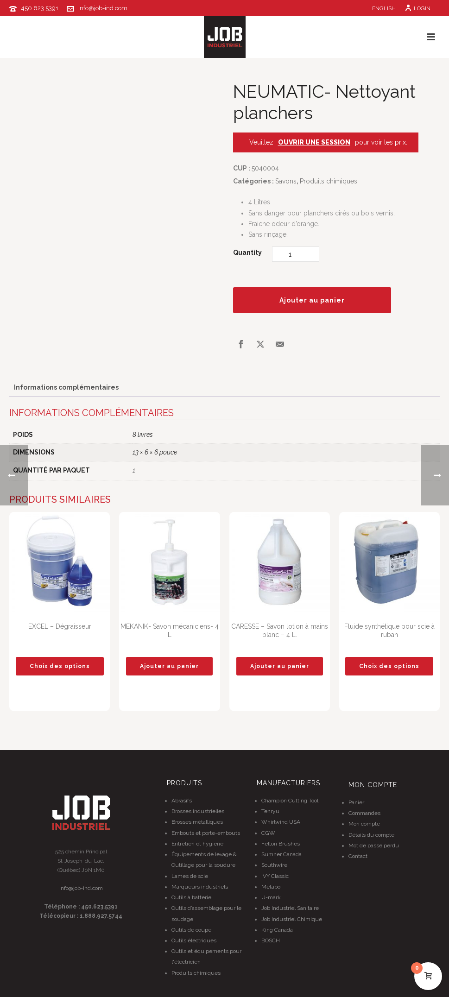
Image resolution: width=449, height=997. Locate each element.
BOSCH (270, 940)
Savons (286, 181)
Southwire (274, 865)
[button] (169, 666)
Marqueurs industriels (199, 886)
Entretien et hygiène (197, 843)
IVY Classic (275, 876)
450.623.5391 (39, 8)
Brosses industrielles (197, 811)
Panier (356, 802)
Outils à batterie (191, 897)
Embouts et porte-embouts (205, 833)
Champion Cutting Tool (289, 800)
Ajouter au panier (312, 300)
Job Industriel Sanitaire (290, 908)
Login (417, 8)
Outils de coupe (191, 930)
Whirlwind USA (280, 822)
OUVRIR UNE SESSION (314, 142)
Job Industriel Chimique (291, 919)
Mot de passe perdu (373, 845)
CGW (268, 833)
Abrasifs (181, 800)
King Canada (277, 930)
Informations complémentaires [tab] (66, 387)
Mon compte (364, 823)
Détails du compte (371, 835)
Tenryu (270, 811)
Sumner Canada (281, 854)
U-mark (271, 897)
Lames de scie (189, 876)
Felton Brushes (280, 843)
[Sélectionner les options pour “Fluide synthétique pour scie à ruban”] (389, 666)
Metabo (270, 886)
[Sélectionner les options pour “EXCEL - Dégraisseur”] (60, 666)
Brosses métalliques (197, 822)
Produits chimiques (328, 181)
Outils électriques (193, 940)
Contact (357, 856)
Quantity (247, 252)
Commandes (364, 813)
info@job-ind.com (102, 8)
